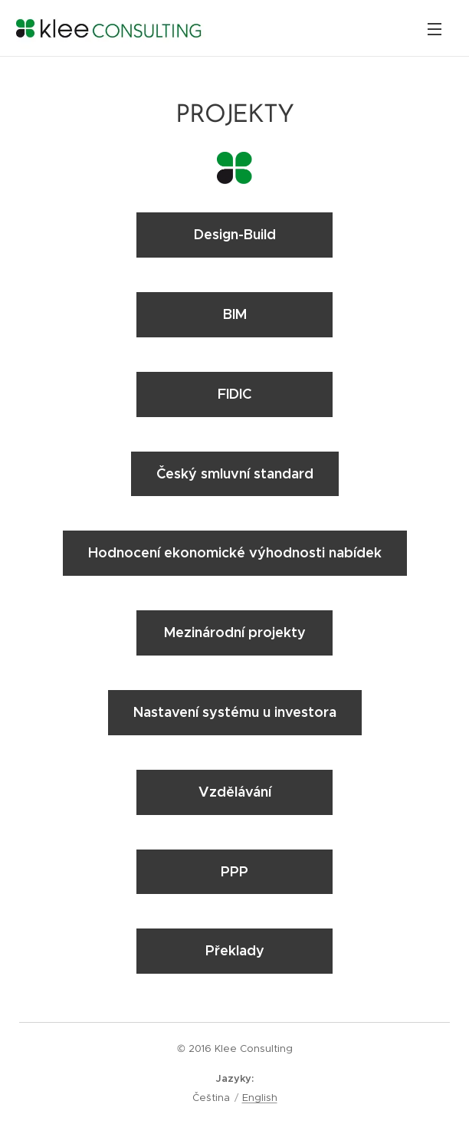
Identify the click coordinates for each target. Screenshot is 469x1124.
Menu (434, 29)
